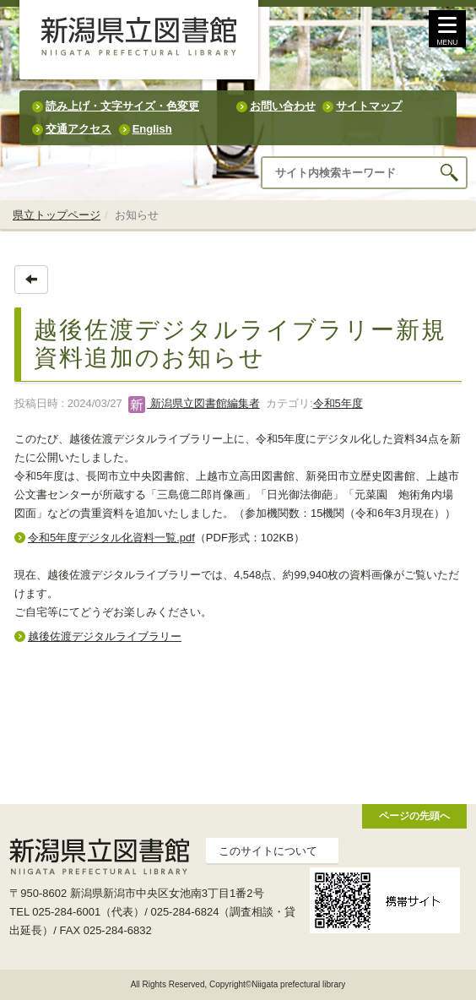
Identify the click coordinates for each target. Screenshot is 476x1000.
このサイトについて (268, 851)
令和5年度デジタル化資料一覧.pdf (111, 537)
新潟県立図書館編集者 (194, 403)
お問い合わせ (283, 106)
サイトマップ (369, 106)
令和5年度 (338, 403)
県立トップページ (56, 215)
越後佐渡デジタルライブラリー (104, 636)
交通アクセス (78, 128)
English (152, 128)
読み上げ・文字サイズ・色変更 (122, 106)
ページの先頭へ (414, 815)
